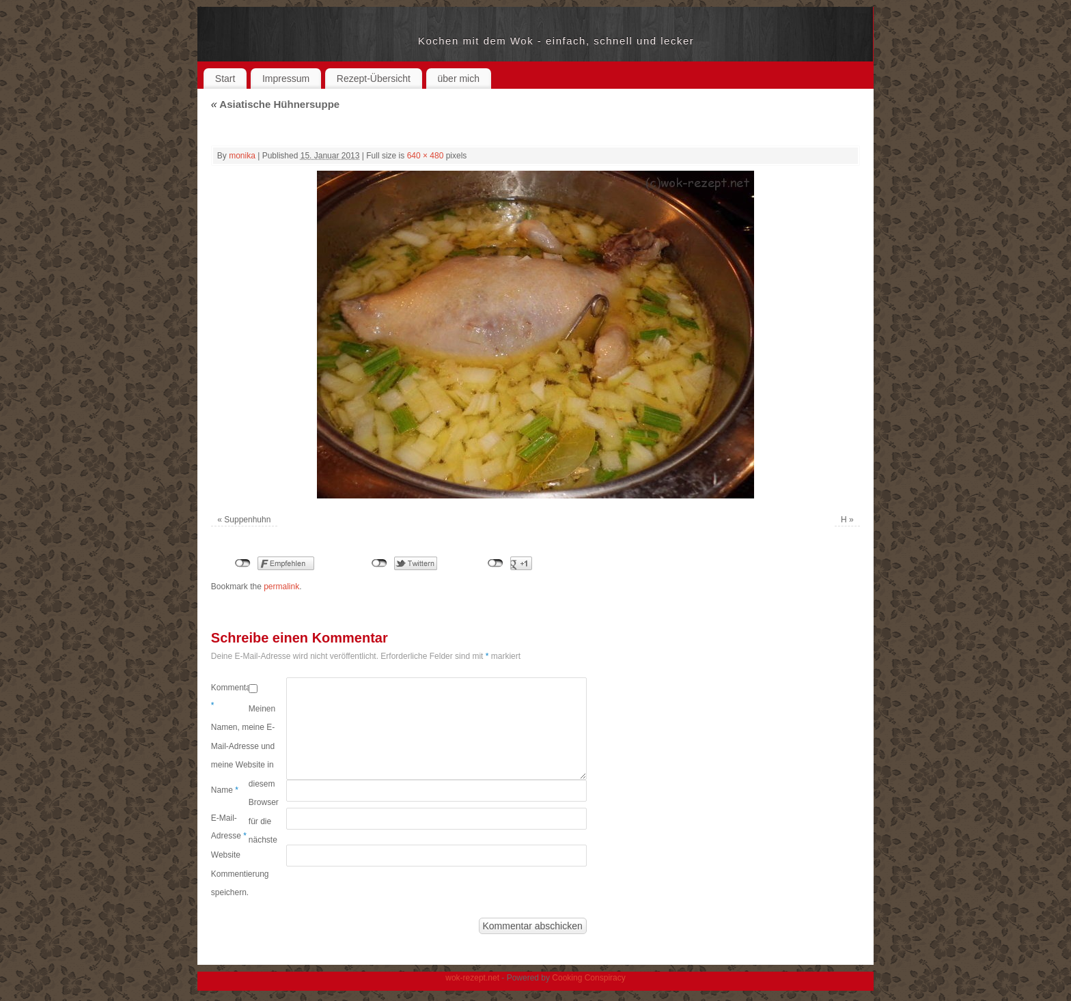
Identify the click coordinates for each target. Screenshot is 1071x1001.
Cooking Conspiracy (588, 978)
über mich (458, 78)
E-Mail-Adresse (229, 827)
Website (225, 855)
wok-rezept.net (314, 41)
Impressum (285, 78)
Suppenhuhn (247, 519)
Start (225, 78)
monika (242, 155)
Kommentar (230, 696)
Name (224, 790)
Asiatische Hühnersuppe (275, 104)
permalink (281, 586)
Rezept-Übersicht (374, 78)
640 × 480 (425, 155)
